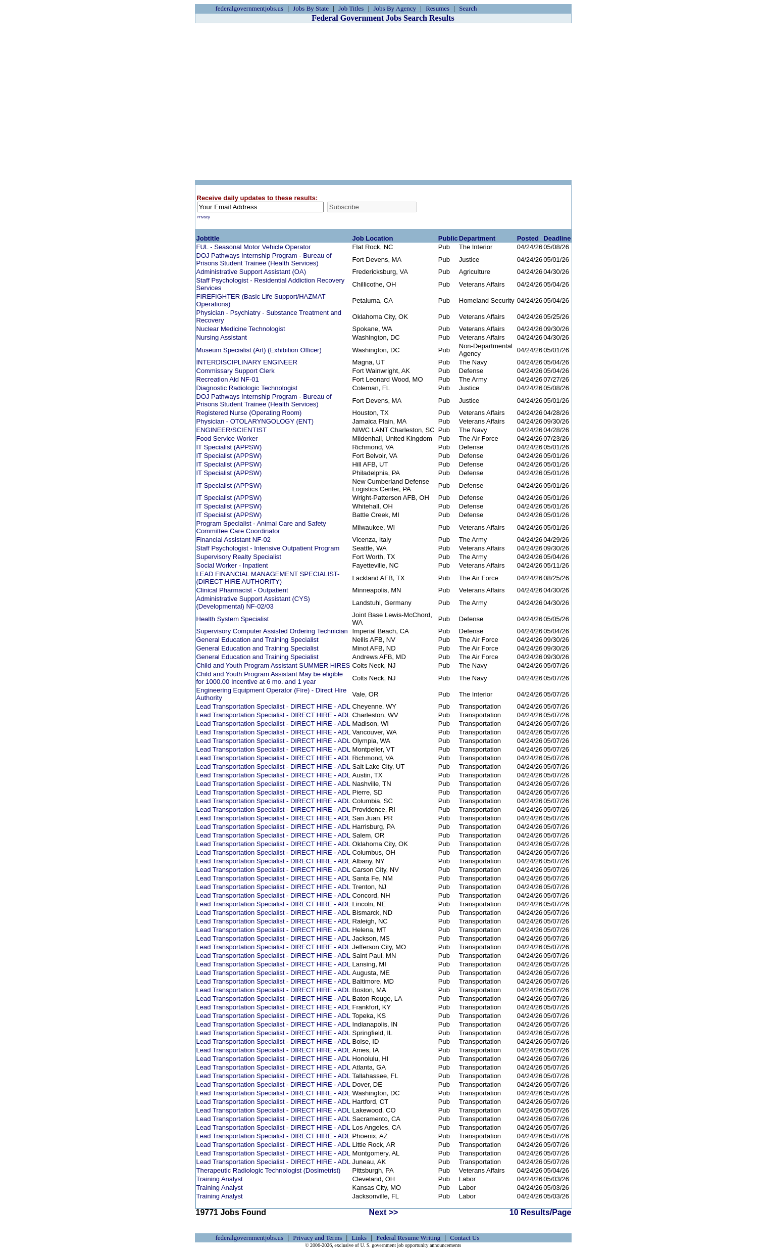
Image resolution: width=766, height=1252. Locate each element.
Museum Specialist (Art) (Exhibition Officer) (259, 350)
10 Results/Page (540, 1212)
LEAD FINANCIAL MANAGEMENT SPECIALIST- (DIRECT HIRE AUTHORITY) (268, 577)
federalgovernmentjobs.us (250, 8)
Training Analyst (219, 1179)
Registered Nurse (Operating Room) (249, 412)
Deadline (557, 238)
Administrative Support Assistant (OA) (251, 271)
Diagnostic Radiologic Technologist (247, 388)
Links (359, 1237)
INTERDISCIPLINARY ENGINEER (246, 362)
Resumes (437, 8)
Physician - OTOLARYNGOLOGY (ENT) (255, 421)
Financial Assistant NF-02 (233, 539)
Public (448, 238)
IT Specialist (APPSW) (229, 447)
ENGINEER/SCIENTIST (231, 430)
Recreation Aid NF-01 (227, 379)
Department (477, 238)
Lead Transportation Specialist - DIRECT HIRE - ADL (273, 706)
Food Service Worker (227, 438)
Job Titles (351, 8)
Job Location (372, 238)
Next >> (383, 1212)
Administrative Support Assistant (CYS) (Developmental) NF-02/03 (253, 602)
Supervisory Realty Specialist (238, 557)
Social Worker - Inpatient (232, 565)
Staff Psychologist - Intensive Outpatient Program (268, 548)
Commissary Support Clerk (235, 371)
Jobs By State (311, 8)
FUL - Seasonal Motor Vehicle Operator (253, 247)
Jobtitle (208, 238)
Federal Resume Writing (408, 1237)
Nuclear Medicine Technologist (240, 329)
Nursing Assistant (221, 337)
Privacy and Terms (317, 1237)
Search (468, 8)
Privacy (203, 217)
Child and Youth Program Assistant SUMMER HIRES (273, 665)
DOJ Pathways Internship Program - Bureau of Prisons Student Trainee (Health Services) (264, 259)
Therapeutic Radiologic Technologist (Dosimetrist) (268, 1170)
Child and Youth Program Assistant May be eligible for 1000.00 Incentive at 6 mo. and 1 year (269, 677)
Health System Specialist (232, 619)
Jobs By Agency (395, 8)
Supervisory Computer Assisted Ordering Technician (272, 631)
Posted (528, 238)
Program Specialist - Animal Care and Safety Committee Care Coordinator (261, 527)
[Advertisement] (383, 101)
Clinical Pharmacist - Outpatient (242, 590)
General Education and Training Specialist (257, 639)
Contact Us (464, 1237)
